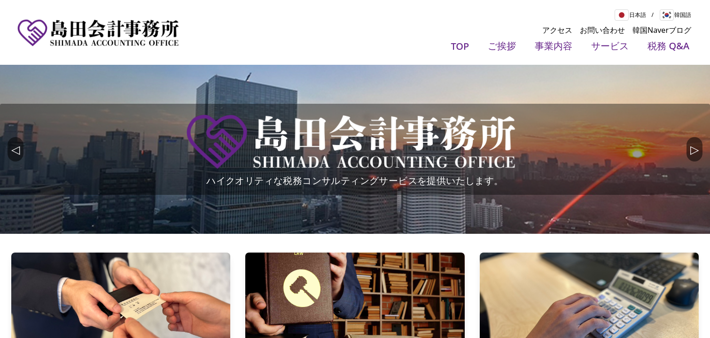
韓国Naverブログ (661, 30)
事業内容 (553, 45)
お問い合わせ (602, 30)
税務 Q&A (668, 45)
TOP (460, 46)
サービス (610, 45)
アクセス (557, 30)
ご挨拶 (502, 45)
